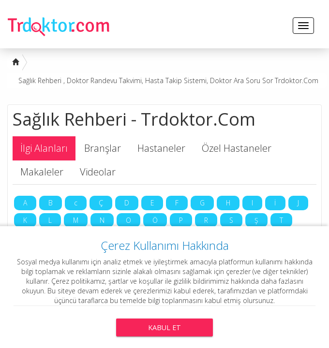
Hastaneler (161, 148)
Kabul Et (164, 327)
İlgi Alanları (44, 148)
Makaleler (41, 171)
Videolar (98, 171)
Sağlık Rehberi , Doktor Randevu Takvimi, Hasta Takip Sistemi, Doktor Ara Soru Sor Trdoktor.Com (168, 80)
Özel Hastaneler (236, 148)
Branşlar (102, 148)
